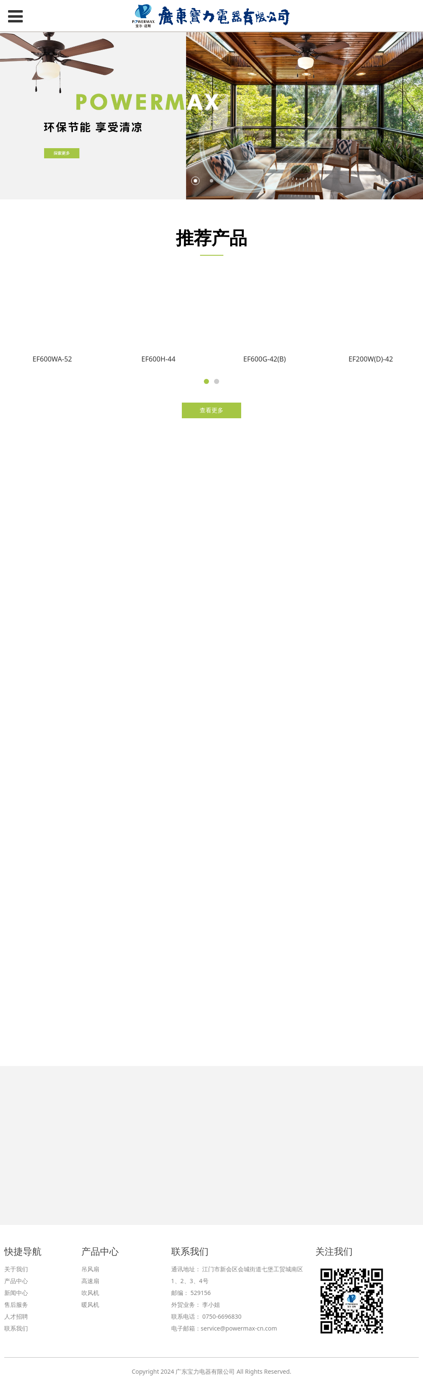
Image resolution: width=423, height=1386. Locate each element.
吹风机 (90, 1293)
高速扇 (90, 1281)
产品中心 (16, 1281)
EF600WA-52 (52, 362)
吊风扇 (90, 1269)
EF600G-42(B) (264, 362)
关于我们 (16, 1269)
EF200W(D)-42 (370, 362)
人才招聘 (16, 1316)
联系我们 (16, 1328)
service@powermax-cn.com (239, 1328)
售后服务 (16, 1304)
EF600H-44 (158, 362)
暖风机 (90, 1304)
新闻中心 (16, 1293)
